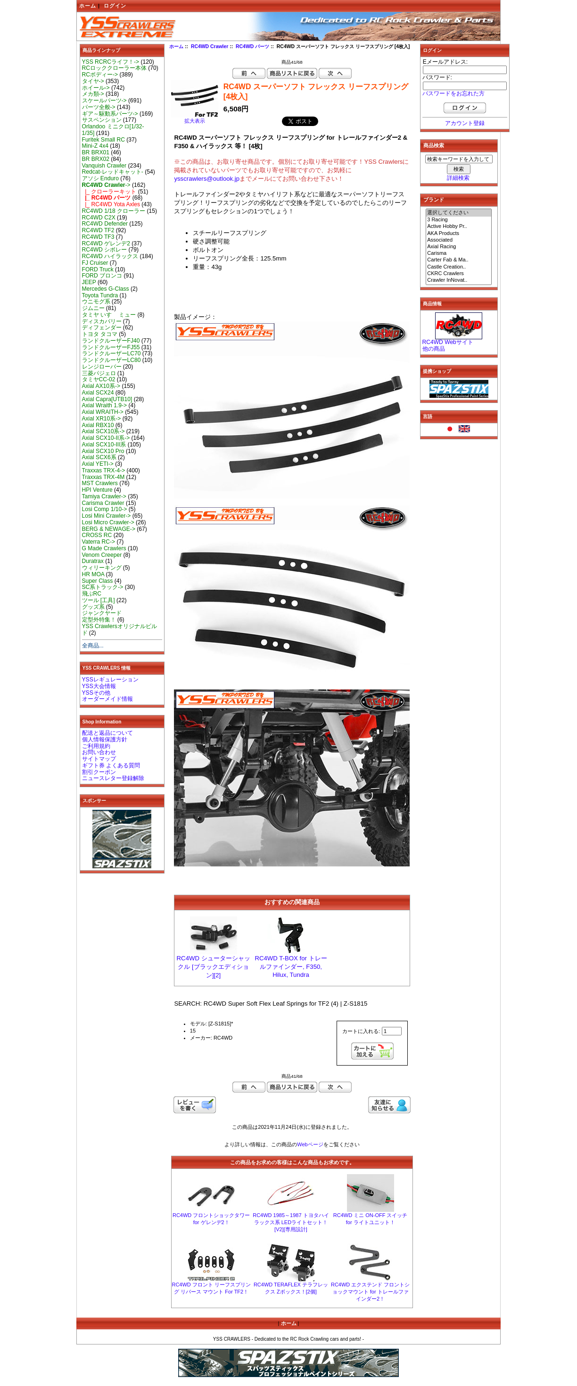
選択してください (458, 213)
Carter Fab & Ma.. (458, 260)
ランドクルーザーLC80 (111, 360)
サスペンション (102, 120)
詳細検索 (458, 178)
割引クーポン (99, 772)
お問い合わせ (99, 752)
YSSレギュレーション (110, 679)
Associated (458, 240)
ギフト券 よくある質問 (111, 765)
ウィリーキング (102, 567)
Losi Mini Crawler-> (106, 515)
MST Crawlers (100, 483)
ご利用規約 (96, 746)
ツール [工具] (98, 600)
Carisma (458, 253)
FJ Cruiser (95, 263)
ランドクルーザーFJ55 (111, 347)
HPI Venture (97, 490)
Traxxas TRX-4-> (103, 470)
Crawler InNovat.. (458, 280)
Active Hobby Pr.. (458, 226)
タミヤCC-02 (98, 379)
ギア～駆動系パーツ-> (110, 113)
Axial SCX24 (98, 392)
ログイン (115, 5)
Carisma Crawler (103, 503)
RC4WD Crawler (209, 46)
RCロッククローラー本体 (114, 68)
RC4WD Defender (105, 223)
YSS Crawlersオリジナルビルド (119, 629)
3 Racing (458, 220)
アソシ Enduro (100, 178)
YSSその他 (96, 692)
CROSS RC (97, 535)
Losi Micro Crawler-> (108, 522)
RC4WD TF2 (98, 230)
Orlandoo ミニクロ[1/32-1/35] (113, 129)
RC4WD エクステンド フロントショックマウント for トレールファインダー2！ (370, 1292)
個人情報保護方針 (104, 739)
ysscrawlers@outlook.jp (206, 178)
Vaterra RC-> (98, 541)
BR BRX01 (95, 152)
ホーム (87, 5)
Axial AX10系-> (101, 386)
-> (106, 185)
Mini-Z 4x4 (95, 146)
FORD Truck (98, 269)
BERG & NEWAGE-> (108, 529)
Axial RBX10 (98, 425)
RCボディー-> (100, 74)
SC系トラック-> (103, 587)
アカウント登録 (465, 123)
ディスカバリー (102, 321)
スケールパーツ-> (104, 100)
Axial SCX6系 (99, 457)
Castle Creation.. (458, 267)
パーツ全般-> (98, 107)
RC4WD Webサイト (447, 342)
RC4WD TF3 (98, 237)
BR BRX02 (95, 159)
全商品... (93, 645)
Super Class (97, 581)
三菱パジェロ (99, 373)
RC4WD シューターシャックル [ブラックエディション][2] (213, 967)
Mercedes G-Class (105, 289)
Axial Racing (458, 247)
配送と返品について (107, 733)
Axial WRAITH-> (103, 412)
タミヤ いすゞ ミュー (109, 314)
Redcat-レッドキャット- (112, 171)
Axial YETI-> (98, 464)
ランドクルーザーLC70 (111, 353)
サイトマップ (99, 759)
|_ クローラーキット (109, 191)
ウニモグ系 (96, 301)
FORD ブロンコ (102, 275)
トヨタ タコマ (99, 334)
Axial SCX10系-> (103, 431)
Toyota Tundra (100, 295)
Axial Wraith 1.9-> (104, 405)
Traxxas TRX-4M (103, 477)
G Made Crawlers (104, 548)
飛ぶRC (91, 593)
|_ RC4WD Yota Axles (111, 204)
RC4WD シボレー (104, 249)
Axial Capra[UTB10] (107, 399)
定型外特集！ (99, 619)
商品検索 (433, 145)
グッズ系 (93, 607)
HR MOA (93, 574)
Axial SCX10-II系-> (106, 438)
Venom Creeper (102, 555)
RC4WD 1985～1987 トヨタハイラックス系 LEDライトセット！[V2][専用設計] (291, 1222)
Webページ (310, 1144)
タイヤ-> (93, 81)
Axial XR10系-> (101, 418)
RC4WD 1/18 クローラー (114, 211)
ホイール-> (96, 87)
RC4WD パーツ (252, 46)
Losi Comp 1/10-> (104, 509)
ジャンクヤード (102, 613)
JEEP (89, 282)
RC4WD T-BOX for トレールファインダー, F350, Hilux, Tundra (291, 966)
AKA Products (458, 233)
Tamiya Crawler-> (104, 496)
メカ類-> (93, 94)
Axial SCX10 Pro (103, 451)
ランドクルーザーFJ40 (111, 340)
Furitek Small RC (103, 139)
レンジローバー (102, 366)
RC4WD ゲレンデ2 (106, 243)
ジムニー (93, 308)
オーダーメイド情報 (107, 699)
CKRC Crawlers (458, 273)
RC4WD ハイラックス (110, 256)
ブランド (433, 199)
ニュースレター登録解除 (113, 778)
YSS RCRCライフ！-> (111, 62)
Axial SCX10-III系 (104, 444)
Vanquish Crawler (104, 165)
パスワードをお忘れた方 (453, 93)
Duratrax (93, 561)
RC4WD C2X (98, 217)
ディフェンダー (102, 327)
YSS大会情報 (99, 686)
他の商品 (433, 348)
